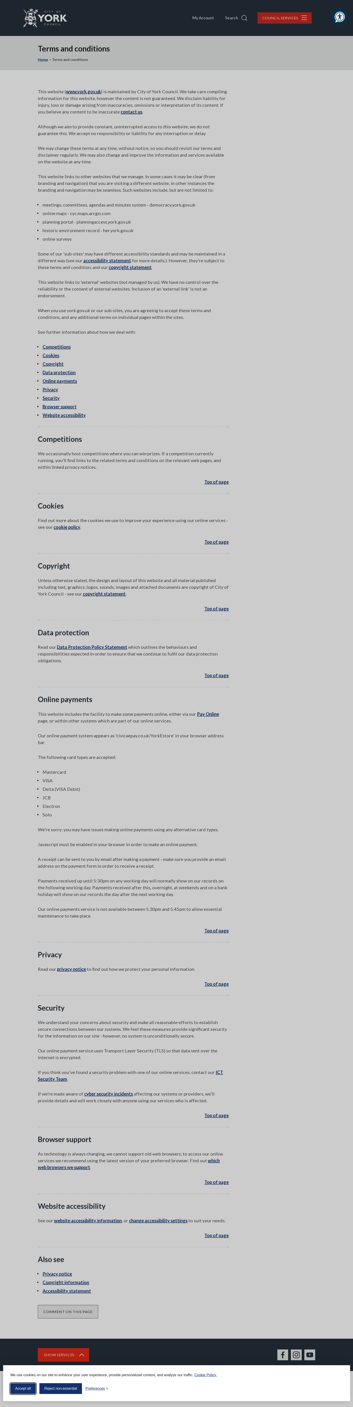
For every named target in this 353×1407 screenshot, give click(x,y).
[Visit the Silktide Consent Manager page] (340, 1388)
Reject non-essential (60, 1388)
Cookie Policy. (205, 1375)
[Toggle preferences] (97, 1389)
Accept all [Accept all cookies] (23, 1388)
